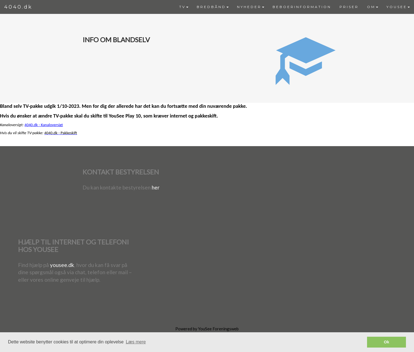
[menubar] (294, 7)
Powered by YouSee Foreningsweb (207, 328)
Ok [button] (386, 342)
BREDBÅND (213, 7)
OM (372, 7)
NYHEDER (250, 7)
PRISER (349, 7)
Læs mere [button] (136, 341)
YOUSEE (398, 7)
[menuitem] (184, 7)
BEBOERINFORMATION (302, 7)
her (155, 187)
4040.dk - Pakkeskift (60, 132)
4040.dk (18, 7)
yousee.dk (62, 265)
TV (183, 7)
